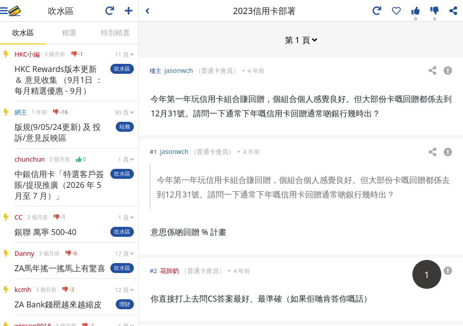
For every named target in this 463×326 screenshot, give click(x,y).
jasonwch (179, 70)
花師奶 (169, 270)
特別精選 (115, 33)
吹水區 (23, 33)
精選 (69, 33)
